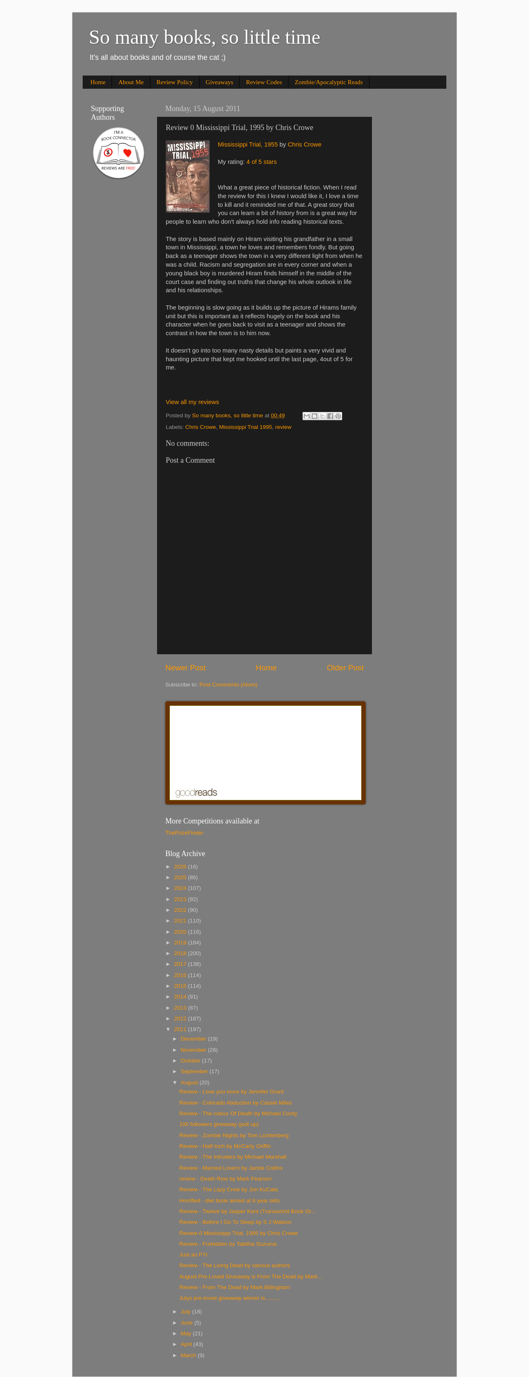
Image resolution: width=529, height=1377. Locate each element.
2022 (181, 910)
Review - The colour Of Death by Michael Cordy (238, 1113)
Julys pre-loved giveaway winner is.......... (230, 1298)
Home (98, 82)
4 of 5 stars (261, 162)
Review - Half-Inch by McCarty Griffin (225, 1146)
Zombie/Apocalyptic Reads (329, 82)
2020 (181, 932)
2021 (181, 921)
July (186, 1311)
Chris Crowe (305, 144)
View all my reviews (192, 402)
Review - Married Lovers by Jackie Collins (231, 1168)
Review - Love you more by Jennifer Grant (231, 1091)
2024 (181, 888)
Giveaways (220, 82)
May (187, 1333)
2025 (181, 877)
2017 (181, 964)
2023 (181, 899)
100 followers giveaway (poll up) (219, 1124)
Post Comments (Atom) (228, 684)
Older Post (345, 667)
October (191, 1061)
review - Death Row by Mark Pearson (225, 1179)
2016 (181, 975)
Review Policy (175, 82)
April (187, 1344)
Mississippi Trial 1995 (245, 427)
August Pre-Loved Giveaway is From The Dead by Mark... (250, 1276)
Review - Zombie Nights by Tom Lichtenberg (234, 1135)
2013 (181, 1008)
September (195, 1071)
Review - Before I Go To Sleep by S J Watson (235, 1222)
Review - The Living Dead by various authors (234, 1265)
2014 (181, 997)
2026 (181, 867)
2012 (181, 1018)
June (187, 1323)
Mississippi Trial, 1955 (248, 144)
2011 (181, 1029)
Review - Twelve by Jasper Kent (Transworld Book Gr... (247, 1211)
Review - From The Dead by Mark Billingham (234, 1287)
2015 (181, 986)
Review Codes (264, 82)
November (194, 1050)
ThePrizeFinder (184, 833)
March (189, 1355)
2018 (181, 953)
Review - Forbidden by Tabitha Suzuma (227, 1244)
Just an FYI (193, 1255)
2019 (181, 942)
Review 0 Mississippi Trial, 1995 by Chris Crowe (238, 1233)
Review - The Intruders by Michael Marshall (232, 1157)
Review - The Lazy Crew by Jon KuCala (228, 1189)
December (194, 1039)
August (190, 1082)
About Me (130, 82)
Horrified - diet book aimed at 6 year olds (229, 1200)
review (283, 427)
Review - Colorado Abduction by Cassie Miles (235, 1103)
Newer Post (185, 667)
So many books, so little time (204, 37)
